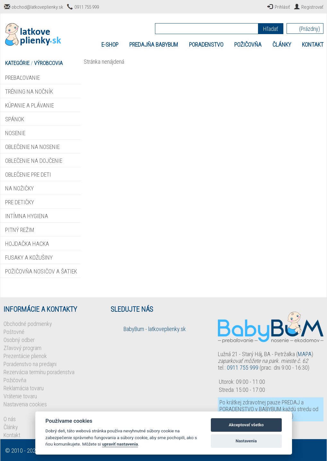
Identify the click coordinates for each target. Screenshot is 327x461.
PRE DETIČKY (19, 202)
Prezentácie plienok (25, 356)
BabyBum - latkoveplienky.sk (155, 329)
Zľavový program (22, 348)
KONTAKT (312, 44)
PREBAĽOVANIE (22, 77)
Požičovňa (15, 380)
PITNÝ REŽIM (19, 229)
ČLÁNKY (281, 44)
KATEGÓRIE (17, 63)
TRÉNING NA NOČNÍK (29, 91)
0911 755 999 (86, 7)
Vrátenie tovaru (20, 396)
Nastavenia (246, 440)
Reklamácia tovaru (24, 388)
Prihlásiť (282, 7)
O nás (10, 419)
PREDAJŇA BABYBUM (153, 44)
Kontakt (12, 435)
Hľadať (270, 28)
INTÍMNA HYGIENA (26, 216)
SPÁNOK (14, 119)
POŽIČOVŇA (248, 44)
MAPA (305, 354)
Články (11, 427)
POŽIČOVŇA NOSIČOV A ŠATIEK (41, 271)
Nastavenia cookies (25, 404)
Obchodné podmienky (28, 323)
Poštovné (14, 331)
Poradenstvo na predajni (30, 364)
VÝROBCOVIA (48, 63)
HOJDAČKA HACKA (27, 243)
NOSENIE (15, 133)
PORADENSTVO (206, 44)
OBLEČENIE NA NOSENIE (32, 146)
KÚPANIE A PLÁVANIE (29, 105)
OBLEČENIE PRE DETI (28, 174)
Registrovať (312, 7)
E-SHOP (109, 44)
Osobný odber (19, 340)
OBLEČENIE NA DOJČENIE (33, 160)
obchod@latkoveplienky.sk (37, 7)
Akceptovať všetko (246, 424)
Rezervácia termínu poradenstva (39, 372)
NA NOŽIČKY (19, 188)
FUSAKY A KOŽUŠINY (29, 257)
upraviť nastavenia (120, 444)
